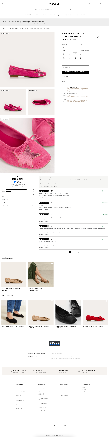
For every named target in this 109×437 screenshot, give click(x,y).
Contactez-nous (12, 4)
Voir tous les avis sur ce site (17, 186)
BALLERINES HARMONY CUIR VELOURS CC (13, 327)
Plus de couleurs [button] (85, 44)
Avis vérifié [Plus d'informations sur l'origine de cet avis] (105, 191)
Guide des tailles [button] (85, 50)
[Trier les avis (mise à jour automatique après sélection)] (18, 202)
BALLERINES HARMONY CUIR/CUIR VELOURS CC (66, 327)
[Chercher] (54, 9)
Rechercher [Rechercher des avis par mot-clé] (17, 205)
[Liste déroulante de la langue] (4, 4)
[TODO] (55, 183)
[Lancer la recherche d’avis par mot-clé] (32, 205)
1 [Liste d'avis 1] (70, 252)
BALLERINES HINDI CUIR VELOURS (93, 326)
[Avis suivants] (78, 252)
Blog (101, 4)
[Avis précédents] (67, 252)
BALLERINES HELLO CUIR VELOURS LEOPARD (12, 289)
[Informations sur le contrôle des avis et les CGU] (24, 184)
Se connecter (92, 4)
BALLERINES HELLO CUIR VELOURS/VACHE (36, 289)
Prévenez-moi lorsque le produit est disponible (76, 72)
